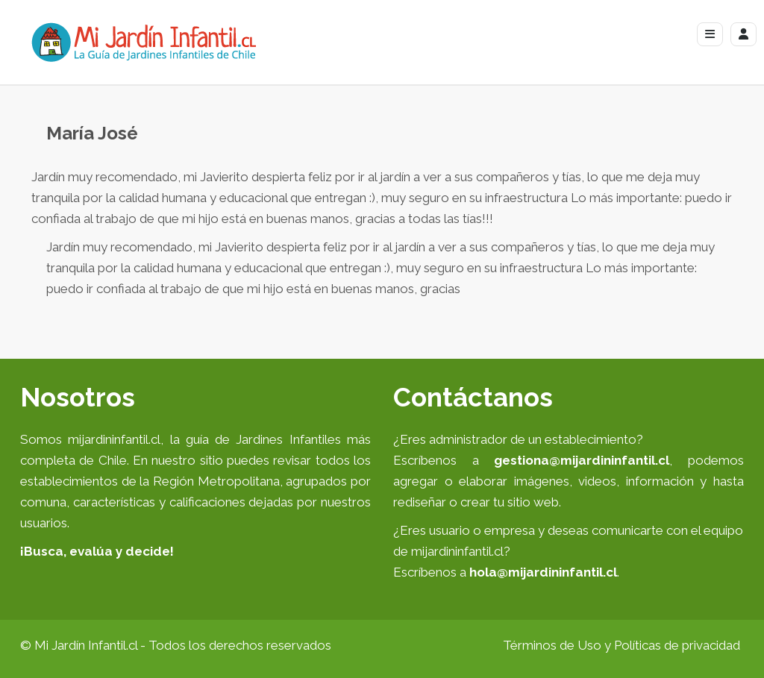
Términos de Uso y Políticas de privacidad (621, 645)
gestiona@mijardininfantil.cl (581, 460)
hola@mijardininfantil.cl (543, 572)
